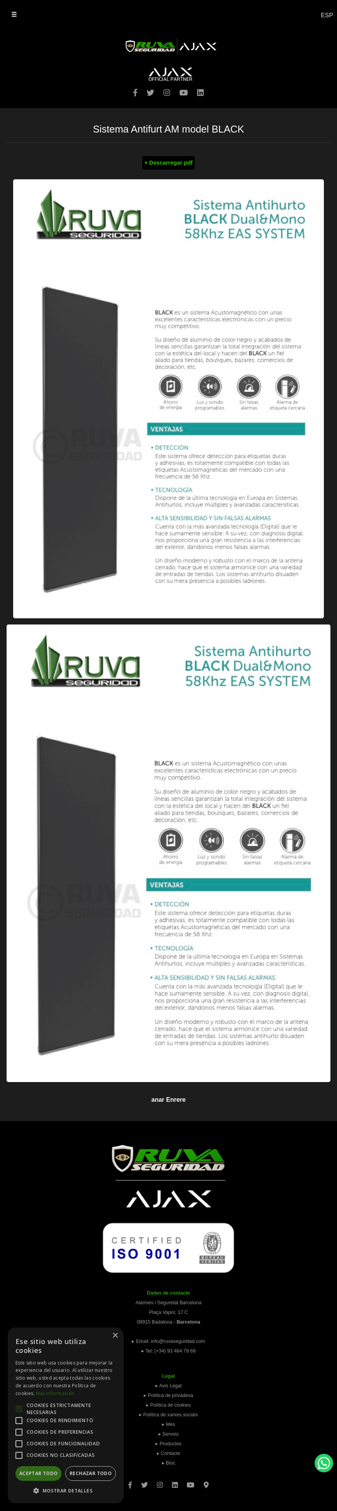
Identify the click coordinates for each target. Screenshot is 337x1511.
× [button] (115, 1336)
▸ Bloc (168, 1463)
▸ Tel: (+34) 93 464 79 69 (168, 1351)
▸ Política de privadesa (168, 1395)
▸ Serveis (168, 1434)
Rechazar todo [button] (91, 1473)
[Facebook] (130, 1482)
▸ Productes (168, 1443)
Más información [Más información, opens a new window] (55, 1393)
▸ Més (168, 1424)
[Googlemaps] (206, 1482)
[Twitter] (144, 1482)
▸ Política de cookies (168, 1405)
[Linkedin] (175, 1482)
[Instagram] (160, 1482)
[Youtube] (190, 1482)
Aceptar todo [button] (38, 1473)
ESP (327, 15)
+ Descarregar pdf (168, 163)
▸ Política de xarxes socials (168, 1414)
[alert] (66, 1415)
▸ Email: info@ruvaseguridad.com (168, 1341)
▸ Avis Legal (168, 1385)
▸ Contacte (168, 1453)
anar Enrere (168, 1099)
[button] (65, 1491)
